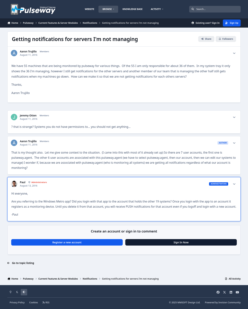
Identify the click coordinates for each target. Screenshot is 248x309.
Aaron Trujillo (28, 51)
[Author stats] (234, 53)
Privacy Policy (17, 302)
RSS (46, 302)
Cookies (33, 302)
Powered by (223, 302)
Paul (22, 182)
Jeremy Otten (28, 115)
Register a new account (67, 242)
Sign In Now (181, 242)
